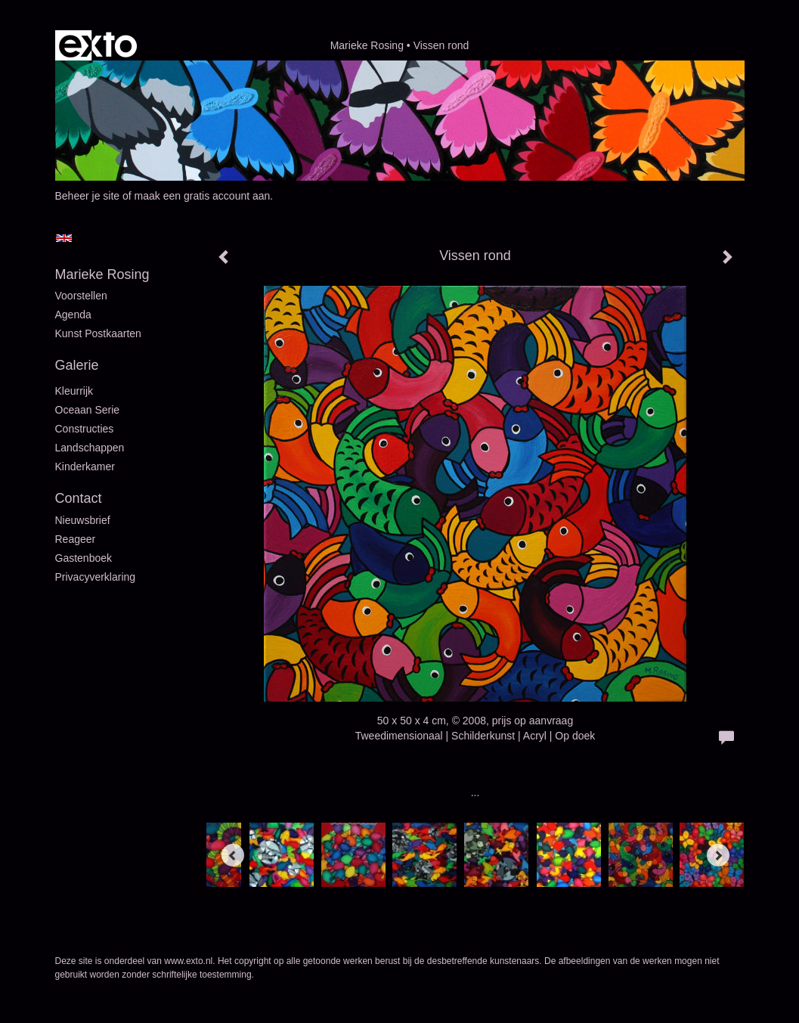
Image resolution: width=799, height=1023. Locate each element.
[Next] (718, 855)
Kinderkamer (85, 466)
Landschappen (90, 448)
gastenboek (84, 558)
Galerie (77, 365)
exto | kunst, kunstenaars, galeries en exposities (98, 45)
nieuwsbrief (82, 520)
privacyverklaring (95, 577)
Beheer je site (87, 196)
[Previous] (232, 855)
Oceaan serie (87, 410)
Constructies (84, 429)
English (64, 238)
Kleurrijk (74, 391)
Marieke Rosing (367, 45)
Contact (78, 498)
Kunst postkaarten (98, 333)
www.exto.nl (188, 961)
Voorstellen (81, 296)
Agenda (73, 314)
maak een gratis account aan (203, 196)
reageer (75, 539)
